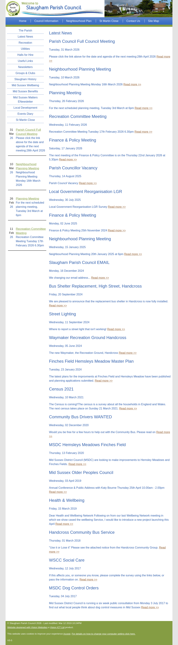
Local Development (25, 107)
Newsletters (25, 67)
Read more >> (132, 84)
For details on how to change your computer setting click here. (103, 633)
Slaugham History (25, 79)
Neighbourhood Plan (79, 20)
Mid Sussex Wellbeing (25, 85)
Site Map (153, 20)
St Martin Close (108, 20)
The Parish (25, 30)
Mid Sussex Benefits (25, 91)
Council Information (46, 20)
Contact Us (133, 20)
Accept (66, 633)
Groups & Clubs (25, 73)
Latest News (25, 36)
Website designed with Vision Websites (27, 627)
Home (22, 20)
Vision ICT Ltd (57, 627)
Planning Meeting (27, 198)
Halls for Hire (25, 54)
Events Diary (25, 113)
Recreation (25, 42)
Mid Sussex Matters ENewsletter (25, 99)
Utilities (25, 48)
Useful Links (25, 60)
